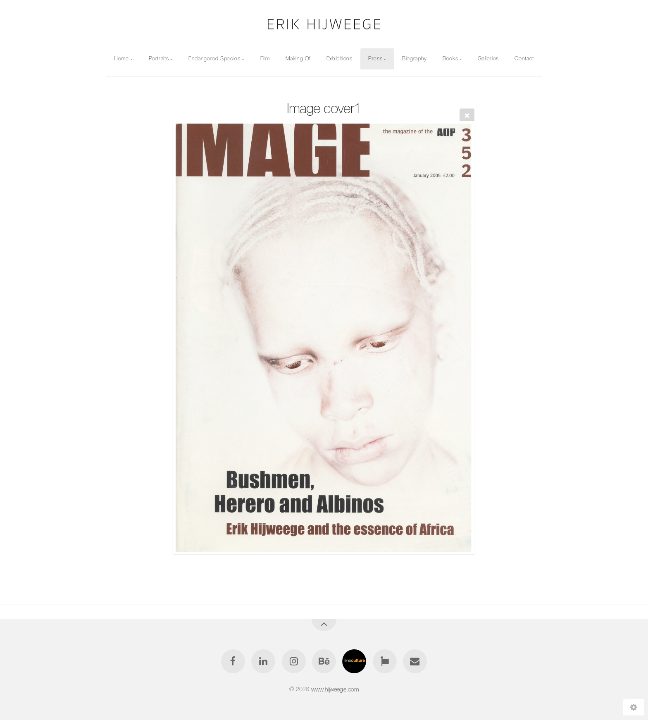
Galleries (488, 58)
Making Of (298, 58)
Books (450, 58)
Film (265, 58)
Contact (524, 58)
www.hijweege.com (335, 689)
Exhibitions (339, 58)
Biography (414, 58)
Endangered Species (214, 58)
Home (121, 58)
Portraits (159, 58)
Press (375, 58)
